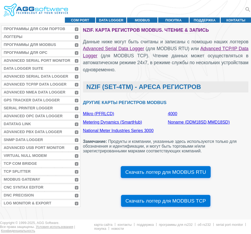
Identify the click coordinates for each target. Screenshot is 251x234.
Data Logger (111, 20)
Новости (117, 229)
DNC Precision (19, 195)
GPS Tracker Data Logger (32, 100)
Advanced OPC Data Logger (33, 116)
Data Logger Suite (23, 68)
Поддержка (205, 20)
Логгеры (13, 37)
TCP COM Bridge (20, 163)
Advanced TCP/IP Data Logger (35, 84)
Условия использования (54, 227)
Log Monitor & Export (27, 203)
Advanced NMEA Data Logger (34, 92)
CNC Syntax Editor (24, 187)
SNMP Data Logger (23, 140)
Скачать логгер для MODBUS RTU (165, 172)
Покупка (173, 20)
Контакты (235, 20)
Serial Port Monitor (229, 225)
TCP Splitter (17, 171)
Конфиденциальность (18, 231)
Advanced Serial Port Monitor (37, 60)
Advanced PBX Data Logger (33, 132)
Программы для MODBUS (30, 45)
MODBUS (142, 20)
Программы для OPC (25, 52)
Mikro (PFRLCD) (98, 113)
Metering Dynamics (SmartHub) (112, 122)
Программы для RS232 (176, 225)
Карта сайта (103, 225)
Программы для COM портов (34, 29)
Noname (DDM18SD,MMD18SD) (199, 122)
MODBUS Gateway (22, 179)
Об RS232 (204, 225)
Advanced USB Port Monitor (34, 148)
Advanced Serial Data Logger (36, 76)
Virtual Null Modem (25, 155)
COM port (80, 20)
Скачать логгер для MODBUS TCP (166, 201)
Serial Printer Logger (28, 108)
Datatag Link (17, 124)
